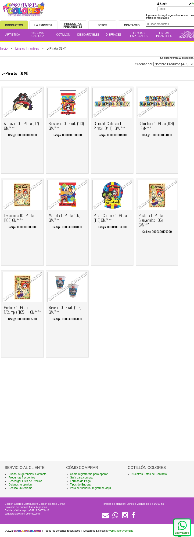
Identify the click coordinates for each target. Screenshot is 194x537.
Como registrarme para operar (89, 474)
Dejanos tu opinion (20, 484)
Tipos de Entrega (80, 484)
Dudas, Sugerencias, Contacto (27, 474)
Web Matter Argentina (120, 530)
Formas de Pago (80, 481)
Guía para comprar (81, 477)
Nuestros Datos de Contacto (149, 474)
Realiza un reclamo (20, 488)
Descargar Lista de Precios (25, 481)
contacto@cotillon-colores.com (22, 513)
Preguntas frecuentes (21, 477)
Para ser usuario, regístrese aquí (90, 488)
